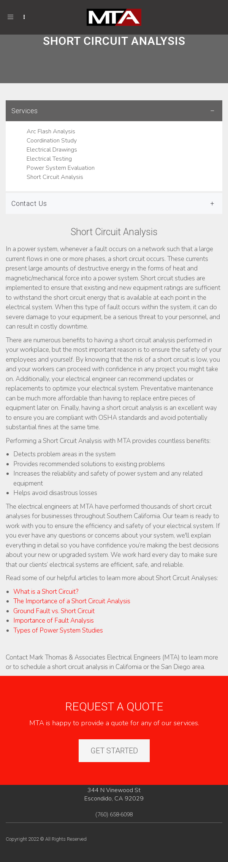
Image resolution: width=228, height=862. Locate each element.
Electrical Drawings (52, 150)
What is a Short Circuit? (45, 591)
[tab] (114, 145)
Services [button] (24, 111)
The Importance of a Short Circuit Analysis (71, 601)
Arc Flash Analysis (51, 131)
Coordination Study (52, 140)
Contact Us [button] (29, 203)
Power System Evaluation (61, 168)
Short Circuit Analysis (55, 177)
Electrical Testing (49, 159)
